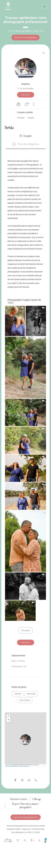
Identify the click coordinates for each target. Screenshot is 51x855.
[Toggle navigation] (44, 6)
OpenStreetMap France (24, 766)
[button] (25, 144)
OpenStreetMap (14, 764)
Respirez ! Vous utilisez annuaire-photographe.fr (25, 805)
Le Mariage (36, 799)
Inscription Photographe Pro (25, 817)
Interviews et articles (18, 799)
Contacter (25, 94)
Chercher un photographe (25, 37)
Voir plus (25, 630)
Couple (25, 136)
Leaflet (7, 764)
